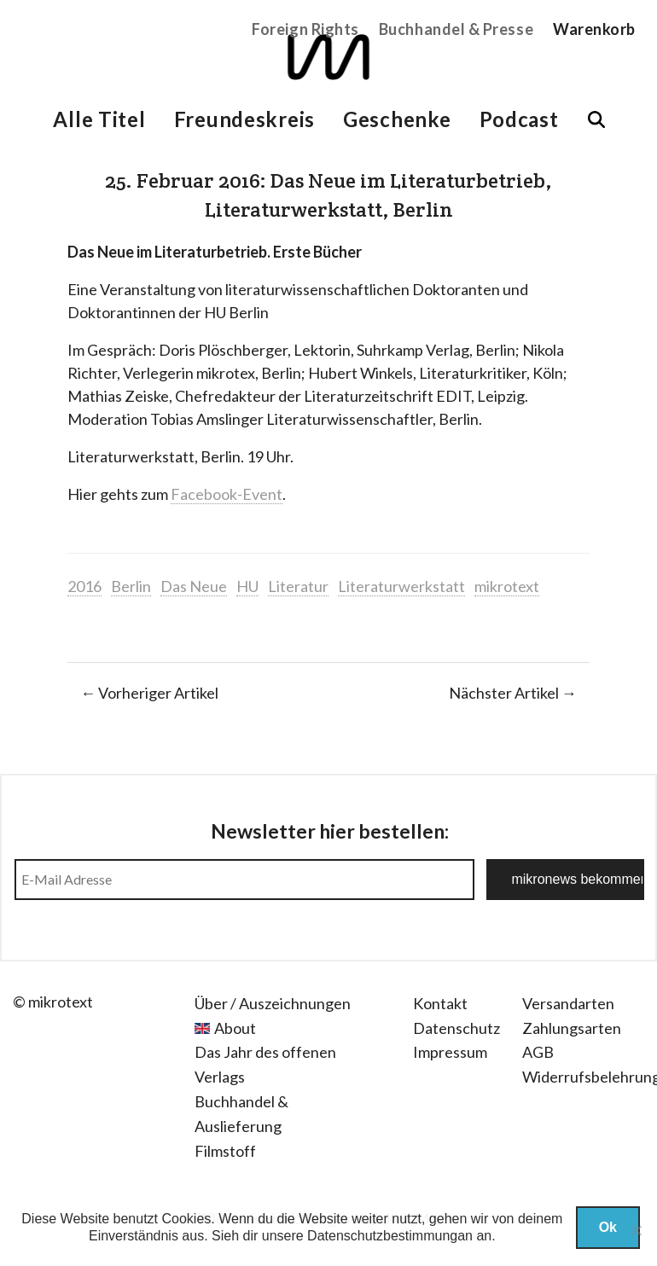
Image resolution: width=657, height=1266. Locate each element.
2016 (84, 586)
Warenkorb (594, 29)
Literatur (298, 586)
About (235, 1028)
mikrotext (506, 586)
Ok (608, 1227)
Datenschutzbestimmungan (390, 1235)
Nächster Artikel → (513, 692)
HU (247, 586)
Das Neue (193, 586)
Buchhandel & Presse (456, 29)
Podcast (519, 119)
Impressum (450, 1051)
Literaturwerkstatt (401, 586)
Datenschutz (456, 1028)
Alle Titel (99, 119)
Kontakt (440, 1003)
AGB (538, 1051)
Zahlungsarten (571, 1028)
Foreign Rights (305, 29)
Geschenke (397, 119)
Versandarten (568, 1003)
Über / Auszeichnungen (273, 1003)
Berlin (131, 586)
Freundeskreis (244, 119)
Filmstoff (225, 1150)
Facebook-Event (226, 494)
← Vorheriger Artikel (149, 692)
